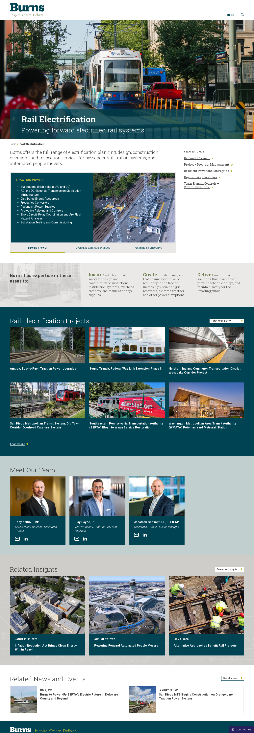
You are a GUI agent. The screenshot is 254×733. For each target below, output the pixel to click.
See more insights (230, 569)
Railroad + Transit (198, 158)
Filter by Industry (227, 321)
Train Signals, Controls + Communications (201, 185)
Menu (230, 15)
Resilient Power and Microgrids (208, 171)
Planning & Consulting (148, 247)
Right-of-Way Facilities (202, 177)
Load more (17, 444)
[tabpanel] (37, 510)
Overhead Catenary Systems (93, 247)
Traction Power (37, 247)
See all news (233, 678)
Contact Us (242, 729)
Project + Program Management (208, 164)
